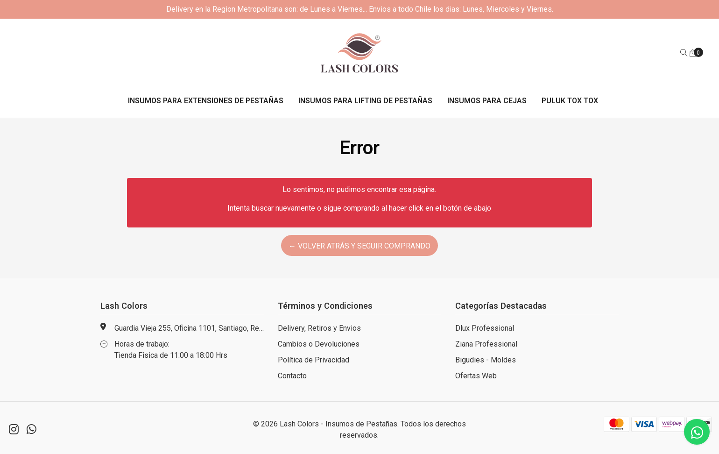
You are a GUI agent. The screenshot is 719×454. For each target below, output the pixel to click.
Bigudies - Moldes (485, 359)
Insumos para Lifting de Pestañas (365, 100)
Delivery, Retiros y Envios (319, 328)
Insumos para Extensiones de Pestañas (205, 100)
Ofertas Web (476, 375)
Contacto (292, 375)
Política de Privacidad (313, 359)
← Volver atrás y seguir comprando (359, 245)
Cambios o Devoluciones (319, 344)
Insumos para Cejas (487, 100)
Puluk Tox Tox (570, 100)
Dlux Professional (484, 328)
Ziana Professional (486, 344)
